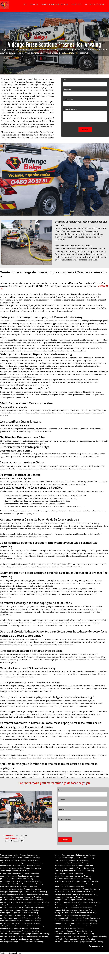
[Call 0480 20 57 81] (96, 946)
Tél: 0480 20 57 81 (94, 4)
